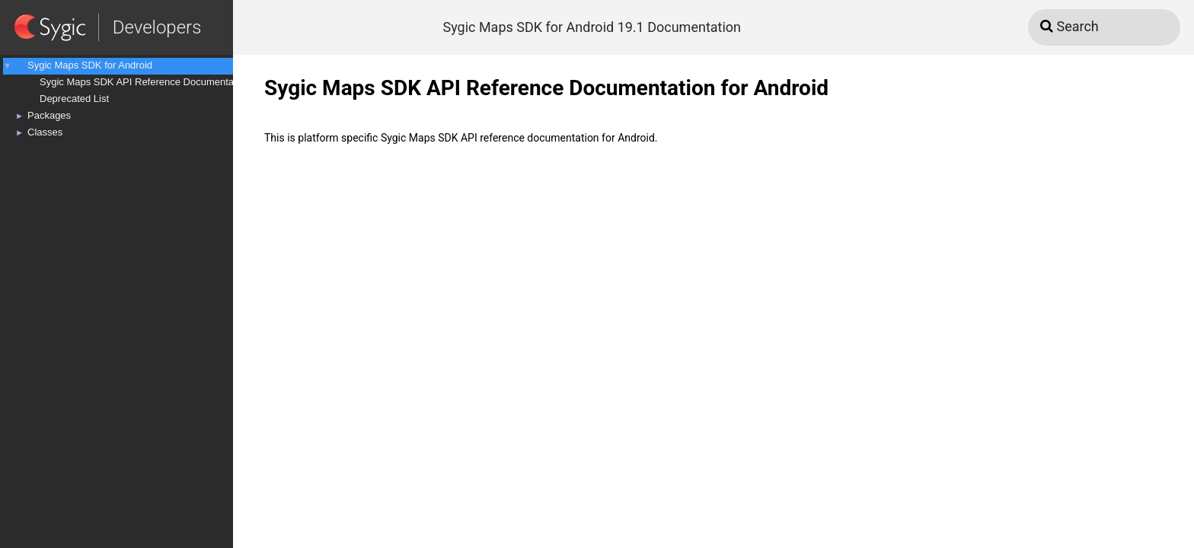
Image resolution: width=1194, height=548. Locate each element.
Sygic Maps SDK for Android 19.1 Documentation (591, 27)
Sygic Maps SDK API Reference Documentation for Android (170, 82)
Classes (44, 132)
